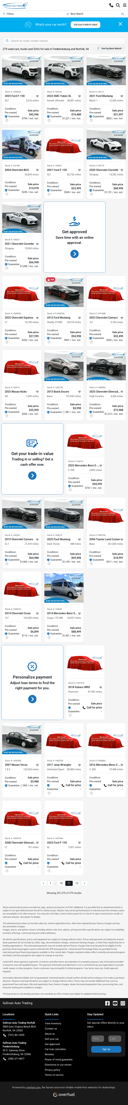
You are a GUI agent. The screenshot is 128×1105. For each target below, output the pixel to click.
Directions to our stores (58, 1064)
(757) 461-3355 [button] (13, 1035)
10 (61, 883)
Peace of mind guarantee (58, 1059)
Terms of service (54, 1074)
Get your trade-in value (85, 24)
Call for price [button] (92, 707)
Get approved (52, 1044)
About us (50, 1033)
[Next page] (84, 883)
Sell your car (52, 1039)
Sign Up (106, 1049)
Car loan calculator (55, 1049)
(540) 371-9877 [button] (13, 1059)
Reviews (49, 1054)
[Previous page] (43, 883)
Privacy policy (52, 1069)
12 (76, 883)
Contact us (51, 1028)
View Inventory (53, 1023)
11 (69, 883)
